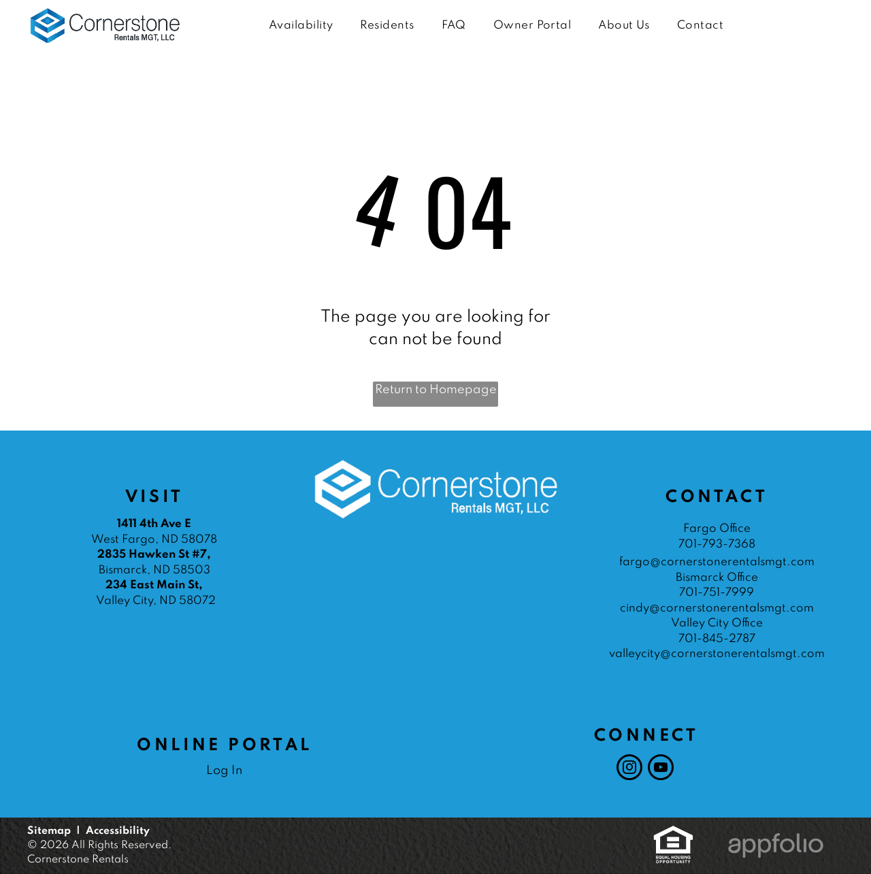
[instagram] (629, 769)
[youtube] (661, 769)
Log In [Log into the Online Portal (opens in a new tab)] (224, 770)
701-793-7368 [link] (716, 544)
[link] (673, 832)
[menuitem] (300, 26)
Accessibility (118, 831)
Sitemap (49, 831)
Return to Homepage (436, 390)
